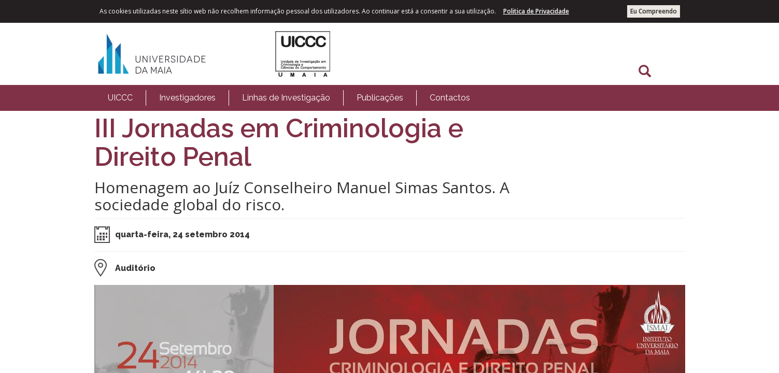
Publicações (380, 98)
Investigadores (187, 98)
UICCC (120, 98)
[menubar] (289, 98)
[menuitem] (120, 98)
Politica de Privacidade (536, 11)
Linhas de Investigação (286, 98)
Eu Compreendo (653, 11)
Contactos (450, 98)
